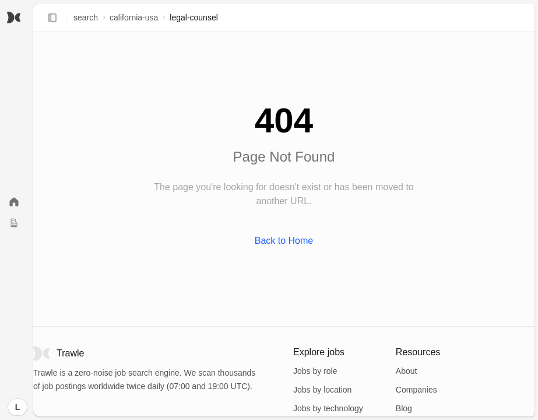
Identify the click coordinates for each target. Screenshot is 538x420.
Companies (416, 389)
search (85, 17)
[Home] (14, 201)
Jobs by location (322, 389)
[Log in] (17, 407)
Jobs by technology (328, 408)
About (406, 371)
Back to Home (284, 241)
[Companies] (14, 223)
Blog (404, 408)
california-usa (134, 17)
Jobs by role (315, 371)
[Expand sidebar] (52, 17)
